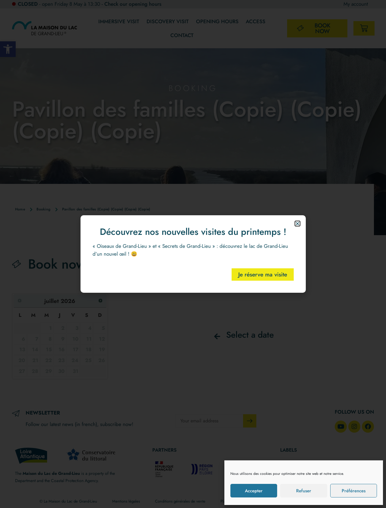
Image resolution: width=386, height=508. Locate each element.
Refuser (303, 490)
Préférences (353, 490)
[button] (297, 223)
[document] (193, 254)
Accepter (254, 490)
